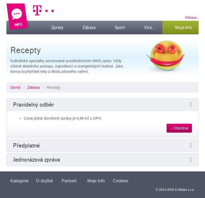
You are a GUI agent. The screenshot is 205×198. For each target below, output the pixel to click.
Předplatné (26, 145)
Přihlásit (192, 18)
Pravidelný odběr (33, 104)
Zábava (33, 87)
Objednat (179, 128)
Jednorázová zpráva (36, 159)
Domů (15, 87)
